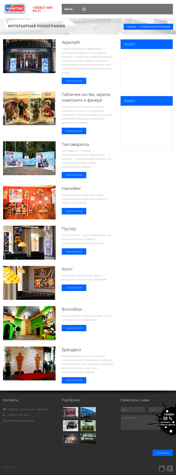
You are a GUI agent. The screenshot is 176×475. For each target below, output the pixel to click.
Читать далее (74, 81)
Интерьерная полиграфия (155, 26)
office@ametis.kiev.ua (20, 421)
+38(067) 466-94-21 (42, 9)
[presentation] (144, 440)
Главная (131, 26)
